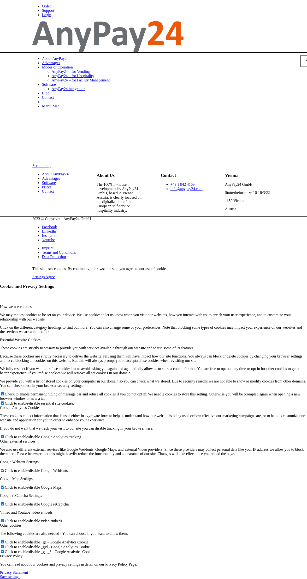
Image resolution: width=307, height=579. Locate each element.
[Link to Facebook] (49, 227)
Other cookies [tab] (10, 525)
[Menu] (51, 106)
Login (46, 15)
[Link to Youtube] (48, 240)
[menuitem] (158, 6)
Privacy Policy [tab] (11, 556)
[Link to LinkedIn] (49, 231)
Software (49, 183)
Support (48, 10)
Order (46, 6)
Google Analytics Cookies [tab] (20, 408)
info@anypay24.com (186, 189)
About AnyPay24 (55, 174)
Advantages (51, 178)
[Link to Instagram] (49, 236)
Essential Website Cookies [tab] (20, 340)
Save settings (10, 577)
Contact (48, 191)
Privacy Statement (14, 572)
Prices (46, 187)
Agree (50, 277)
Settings (39, 277)
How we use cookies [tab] (16, 307)
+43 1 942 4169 (182, 184)
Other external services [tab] (17, 441)
